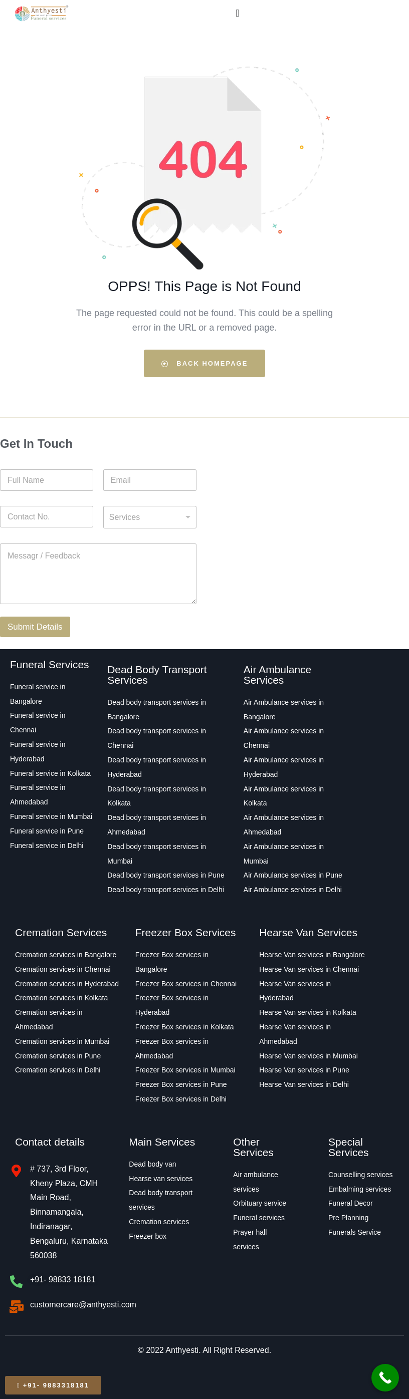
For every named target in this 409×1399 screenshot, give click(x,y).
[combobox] (149, 517)
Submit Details (35, 627)
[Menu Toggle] (237, 13)
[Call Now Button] (385, 1377)
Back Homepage (204, 363)
